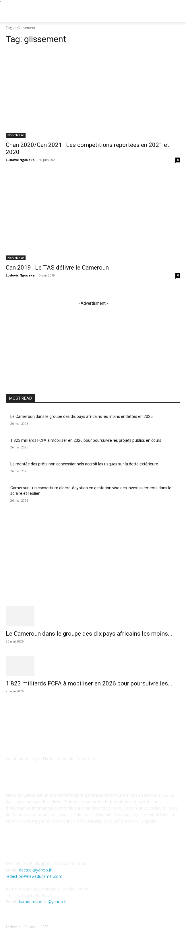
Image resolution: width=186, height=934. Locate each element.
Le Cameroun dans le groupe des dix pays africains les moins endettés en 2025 (81, 416)
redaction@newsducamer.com (34, 876)
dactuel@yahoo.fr (35, 870)
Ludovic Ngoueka (20, 160)
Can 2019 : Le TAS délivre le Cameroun (57, 267)
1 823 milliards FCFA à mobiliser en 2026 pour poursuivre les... (89, 683)
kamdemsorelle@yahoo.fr (43, 901)
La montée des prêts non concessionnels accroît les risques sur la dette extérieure (84, 464)
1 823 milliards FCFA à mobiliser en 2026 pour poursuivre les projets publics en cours (85, 440)
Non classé (15, 135)
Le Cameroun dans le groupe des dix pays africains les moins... (89, 633)
